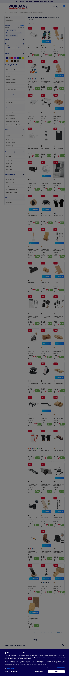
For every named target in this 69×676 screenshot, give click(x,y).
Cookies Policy (60, 667)
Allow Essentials (38, 671)
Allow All (56, 671)
